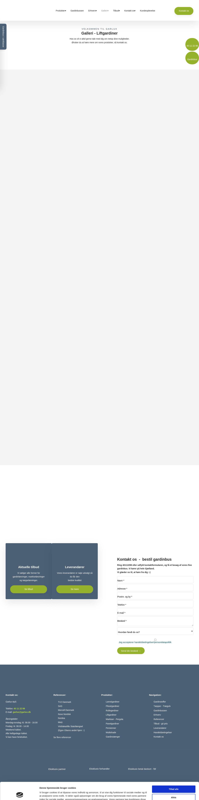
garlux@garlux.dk (22, 712)
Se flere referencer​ (62, 737)
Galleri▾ (104, 10)
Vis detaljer (45, 794)
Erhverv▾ (92, 10)
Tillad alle (174, 773)
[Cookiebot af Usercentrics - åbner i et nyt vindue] (19, 794)
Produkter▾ (61, 10)
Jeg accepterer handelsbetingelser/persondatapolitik (145, 642)
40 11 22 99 (19, 708)
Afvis (173, 781)
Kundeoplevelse (147, 10)
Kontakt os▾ (129, 10)
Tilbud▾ (116, 10)
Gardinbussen (77, 10)
